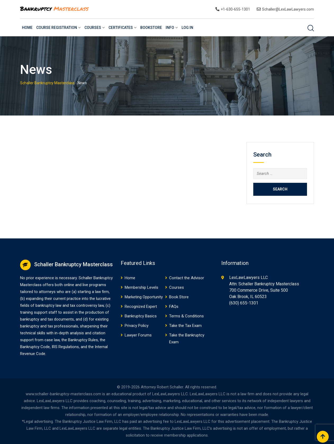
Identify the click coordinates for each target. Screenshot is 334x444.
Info (170, 27)
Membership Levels (141, 287)
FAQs (173, 306)
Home (27, 27)
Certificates (121, 27)
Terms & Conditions (186, 316)
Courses (92, 27)
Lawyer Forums (138, 335)
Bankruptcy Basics (141, 316)
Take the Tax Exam (185, 325)
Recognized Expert (141, 306)
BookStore (151, 27)
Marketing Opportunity (144, 297)
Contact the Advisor (186, 278)
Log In (187, 27)
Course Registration (56, 27)
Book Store (179, 297)
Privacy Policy (136, 325)
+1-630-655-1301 (235, 9)
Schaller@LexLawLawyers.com (288, 9)
